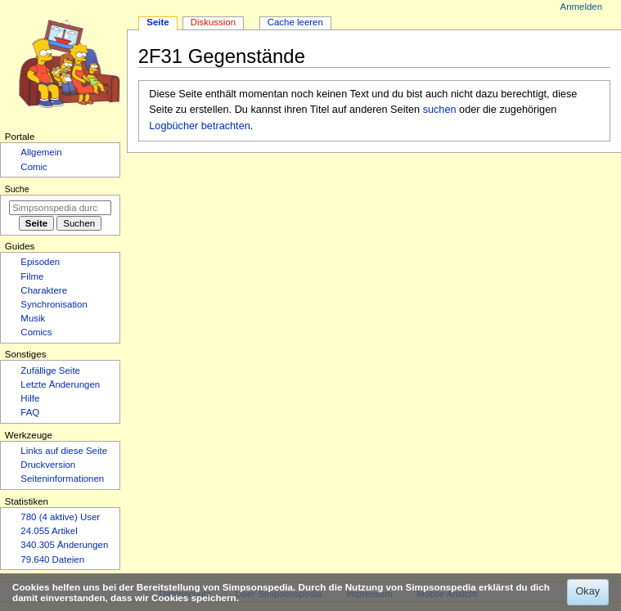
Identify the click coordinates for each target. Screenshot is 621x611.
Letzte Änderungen (60, 384)
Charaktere (43, 290)
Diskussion (213, 22)
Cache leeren (295, 22)
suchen (440, 109)
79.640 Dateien (52, 559)
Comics (36, 332)
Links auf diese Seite (63, 451)
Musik (32, 318)
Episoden (40, 262)
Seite (157, 22)
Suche (17, 189)
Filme (31, 276)
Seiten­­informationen (62, 478)
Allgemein (40, 152)
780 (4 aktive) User (60, 517)
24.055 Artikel (48, 531)
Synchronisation (54, 304)
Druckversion (47, 464)
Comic (33, 167)
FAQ (29, 412)
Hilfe (29, 398)
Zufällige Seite (50, 370)
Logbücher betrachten (199, 126)
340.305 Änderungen (64, 545)
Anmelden (581, 6)
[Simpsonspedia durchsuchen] (60, 207)
